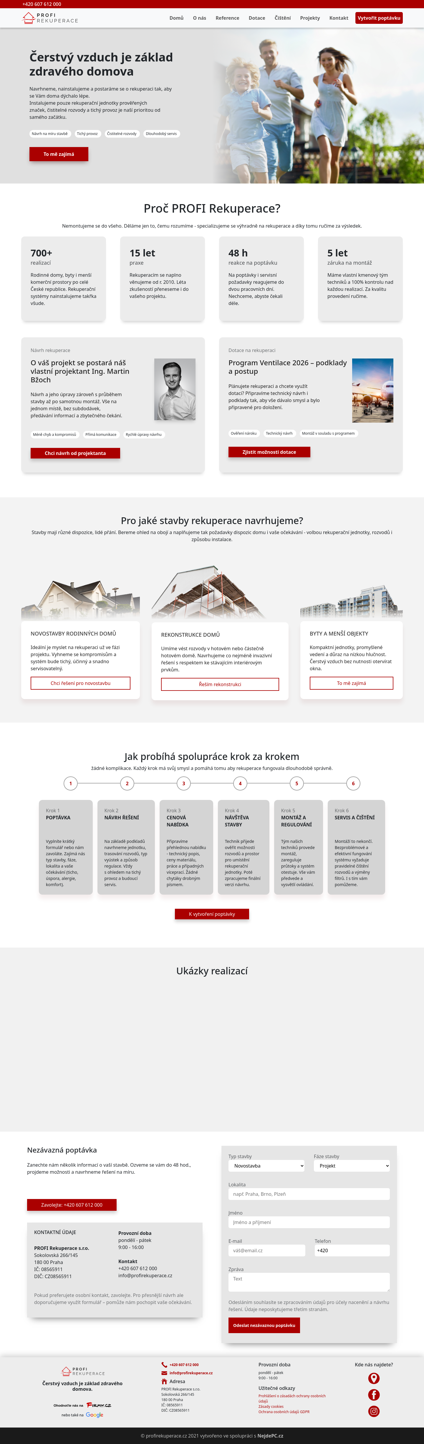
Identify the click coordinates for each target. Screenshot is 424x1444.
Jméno (235, 1213)
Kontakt (338, 18)
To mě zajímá (59, 154)
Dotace (257, 18)
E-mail (235, 1241)
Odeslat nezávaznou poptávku (264, 1325)
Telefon (323, 1241)
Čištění (283, 18)
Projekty (310, 18)
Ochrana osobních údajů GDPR (284, 1411)
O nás (199, 18)
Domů (177, 18)
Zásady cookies (271, 1406)
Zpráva (236, 1269)
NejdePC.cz (270, 1436)
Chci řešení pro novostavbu (80, 683)
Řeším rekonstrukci (220, 684)
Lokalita (237, 1184)
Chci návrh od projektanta (75, 453)
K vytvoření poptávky (212, 914)
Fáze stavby (326, 1156)
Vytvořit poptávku (379, 18)
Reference (227, 18)
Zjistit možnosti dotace (269, 452)
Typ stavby (240, 1156)
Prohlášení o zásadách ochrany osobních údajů (292, 1398)
